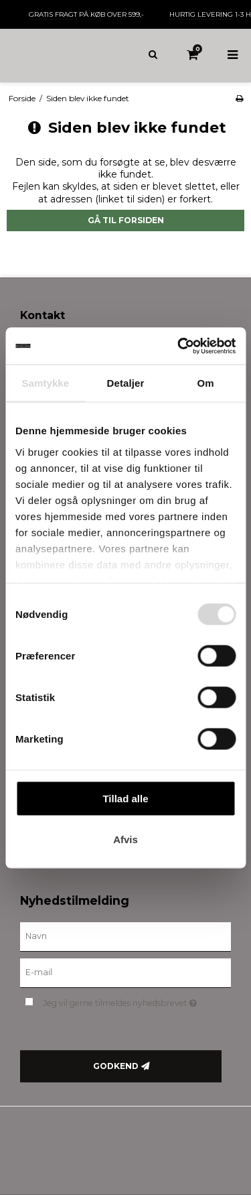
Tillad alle (125, 798)
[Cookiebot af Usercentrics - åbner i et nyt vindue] (179, 346)
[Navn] (125, 936)
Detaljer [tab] (126, 383)
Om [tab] (205, 383)
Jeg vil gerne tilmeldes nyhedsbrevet (125, 1000)
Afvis (125, 839)
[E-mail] (125, 972)
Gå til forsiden (126, 220)
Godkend (116, 1066)
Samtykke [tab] (45, 383)
